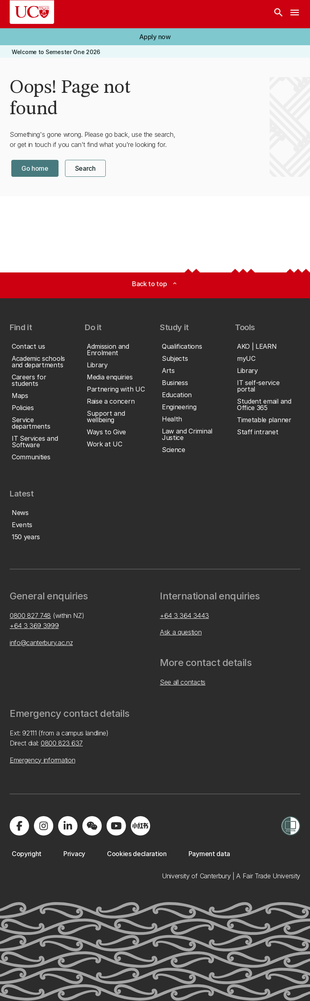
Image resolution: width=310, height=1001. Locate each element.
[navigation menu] (294, 14)
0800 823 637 (62, 743)
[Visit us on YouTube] (116, 826)
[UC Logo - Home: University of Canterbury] (32, 12)
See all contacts (182, 682)
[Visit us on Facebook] (19, 826)
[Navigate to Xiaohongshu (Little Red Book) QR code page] (140, 826)
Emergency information (42, 760)
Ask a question (181, 632)
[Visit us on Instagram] (43, 826)
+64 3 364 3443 (184, 615)
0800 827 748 (30, 615)
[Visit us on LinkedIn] (68, 826)
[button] (155, 36)
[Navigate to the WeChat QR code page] (92, 826)
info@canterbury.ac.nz (41, 643)
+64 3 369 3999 (34, 626)
